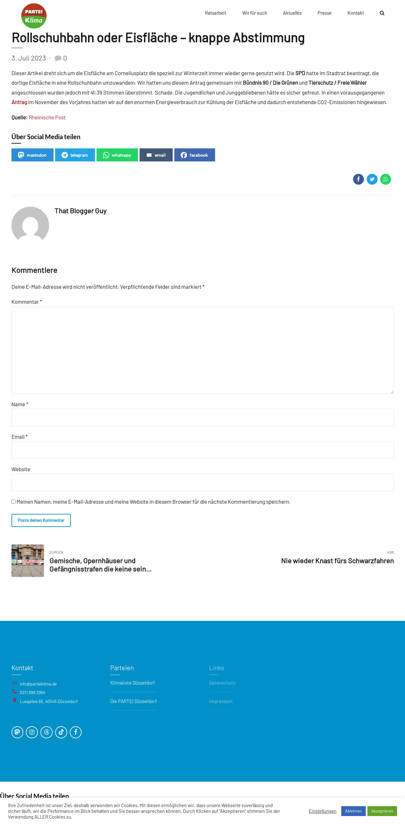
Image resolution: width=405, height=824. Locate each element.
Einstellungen (322, 811)
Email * (19, 436)
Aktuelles (292, 13)
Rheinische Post (47, 117)
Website (20, 469)
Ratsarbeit (215, 13)
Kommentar (26, 301)
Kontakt (356, 13)
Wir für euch (254, 13)
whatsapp (117, 155)
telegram (74, 155)
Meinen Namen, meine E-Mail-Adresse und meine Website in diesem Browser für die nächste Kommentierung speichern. (154, 501)
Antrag (19, 102)
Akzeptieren (382, 810)
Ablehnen (353, 810)
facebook (194, 155)
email (156, 155)
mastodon (32, 155)
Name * (19, 404)
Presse (325, 13)
